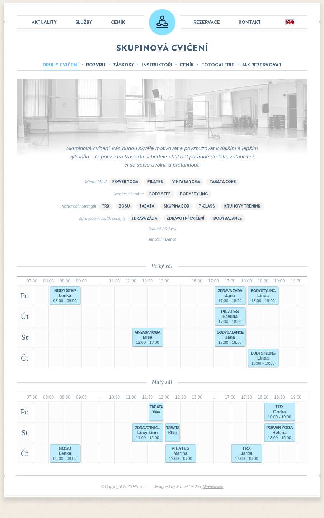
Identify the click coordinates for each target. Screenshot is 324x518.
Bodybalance (227, 218)
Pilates (155, 182)
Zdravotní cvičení (185, 218)
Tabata (146, 206)
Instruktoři (157, 64)
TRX (105, 206)
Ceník (118, 22)
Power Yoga (125, 182)
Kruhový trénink (242, 206)
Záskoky (123, 64)
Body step (160, 194)
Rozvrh (95, 64)
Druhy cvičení (61, 64)
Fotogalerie (217, 64)
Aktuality (44, 22)
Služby (83, 22)
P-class (207, 206)
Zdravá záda (144, 218)
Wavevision (213, 486)
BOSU (124, 206)
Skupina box (176, 206)
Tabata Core (223, 182)
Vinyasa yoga (186, 182)
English (289, 22)
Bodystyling (194, 194)
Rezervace (206, 22)
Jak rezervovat (262, 64)
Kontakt (250, 22)
